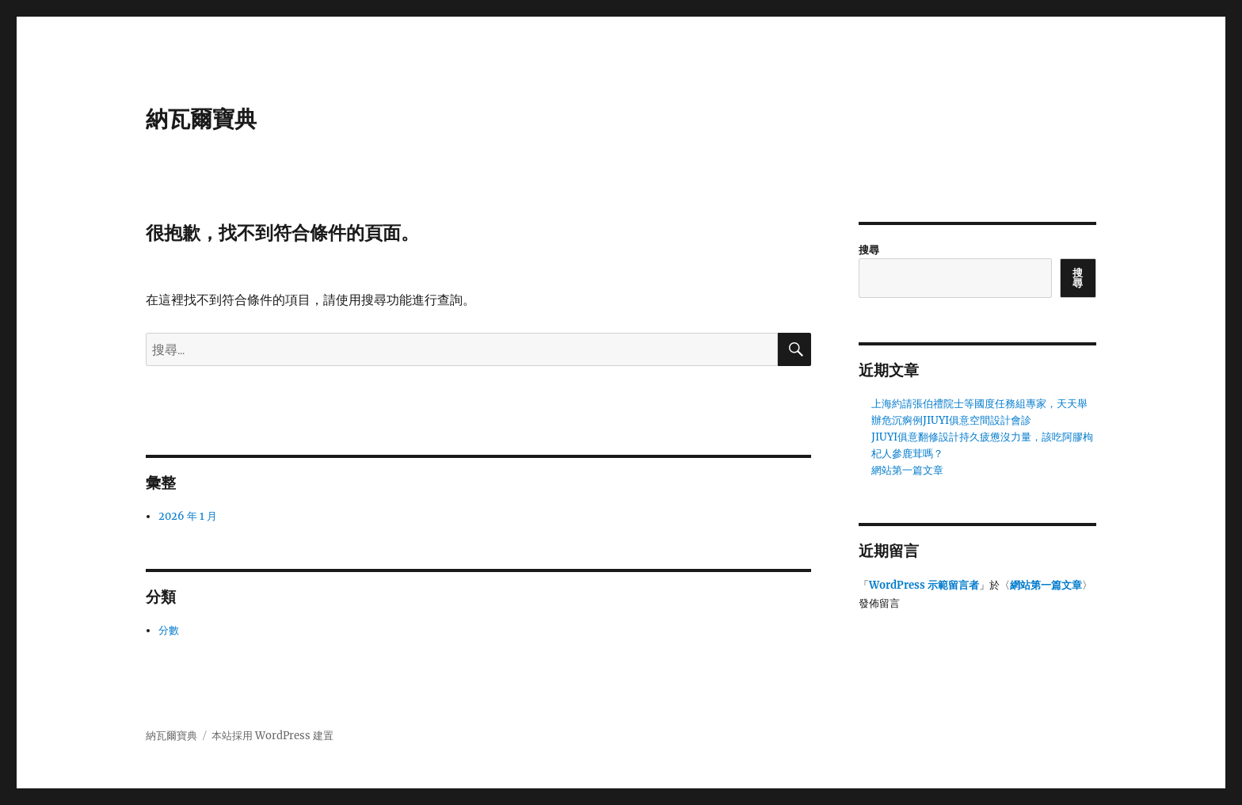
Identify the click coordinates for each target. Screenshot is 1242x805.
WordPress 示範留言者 (924, 585)
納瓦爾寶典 (201, 118)
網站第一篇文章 (907, 470)
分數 (168, 630)
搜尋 (869, 250)
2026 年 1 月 (187, 516)
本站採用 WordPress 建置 (272, 735)
